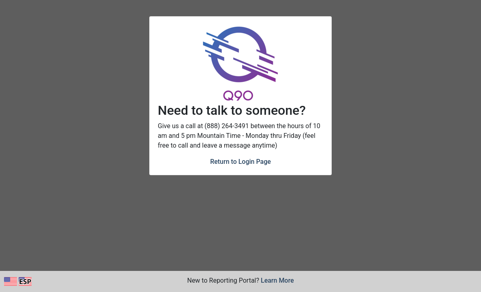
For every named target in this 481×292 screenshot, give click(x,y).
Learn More (277, 280)
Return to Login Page (240, 161)
